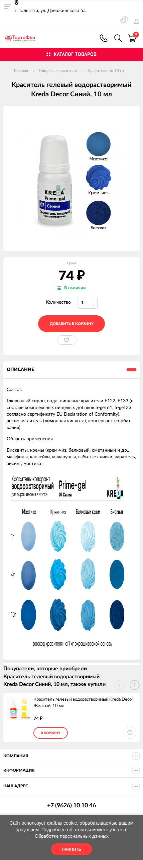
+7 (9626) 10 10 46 (104, 38)
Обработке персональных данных (72, 836)
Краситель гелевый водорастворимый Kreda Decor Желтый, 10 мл (83, 702)
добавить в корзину (72, 324)
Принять (72, 849)
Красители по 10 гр (106, 71)
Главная (21, 71)
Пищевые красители (58, 71)
